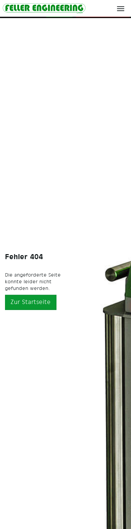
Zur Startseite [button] (31, 302)
